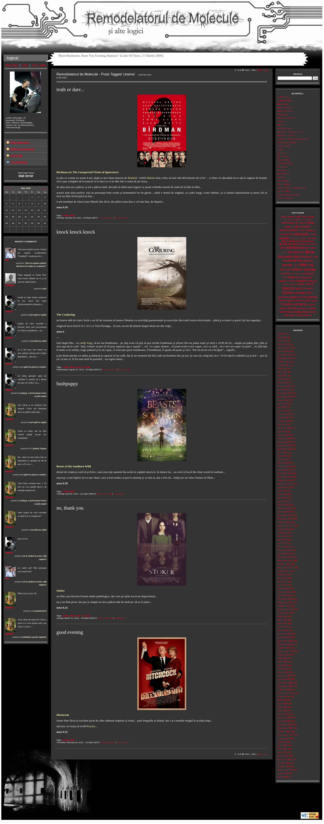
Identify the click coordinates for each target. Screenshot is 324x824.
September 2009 (285, 651)
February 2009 (285, 675)
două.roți (312, 244)
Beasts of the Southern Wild (73, 466)
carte (296, 226)
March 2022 (283, 344)
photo (293, 297)
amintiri (287, 219)
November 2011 (285, 560)
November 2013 (285, 477)
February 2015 (285, 438)
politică (305, 297)
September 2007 (285, 735)
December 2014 (285, 445)
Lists (25, 65)
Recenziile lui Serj (286, 135)
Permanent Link (105, 218)
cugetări (284, 238)
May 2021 (282, 375)
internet (285, 273)
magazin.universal (287, 281)
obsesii (287, 292)
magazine (302, 280)
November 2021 (285, 358)
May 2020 (282, 407)
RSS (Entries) (20, 142)
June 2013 (283, 494)
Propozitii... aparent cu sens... (292, 132)
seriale (292, 308)
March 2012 (283, 546)
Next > (260, 70)
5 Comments (120, 618)
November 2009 (285, 644)
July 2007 (282, 742)
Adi (7, 259)
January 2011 (284, 595)
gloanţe (287, 265)
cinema (65, 215)
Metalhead (283, 166)
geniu (308, 260)
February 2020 (285, 414)
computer (311, 230)
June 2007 (283, 745)
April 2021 (282, 379)
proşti (313, 297)
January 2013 (284, 511)
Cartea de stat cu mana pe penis (293, 139)
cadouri (289, 226)
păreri (310, 292)
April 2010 (282, 627)
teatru (288, 311)
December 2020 (285, 393)
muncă (309, 284)
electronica (295, 247)
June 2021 (283, 372)
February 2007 (285, 759)
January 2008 (284, 721)
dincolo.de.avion (289, 244)
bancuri (308, 219)
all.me (302, 216)
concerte (301, 234)
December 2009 (285, 641)
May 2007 (282, 749)
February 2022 (285, 347)
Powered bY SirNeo (287, 142)
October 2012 (284, 522)
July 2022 (282, 334)
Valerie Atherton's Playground (291, 187)
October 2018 (284, 421)
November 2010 (285, 602)
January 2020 (284, 417)
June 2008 (283, 703)
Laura (280, 149)
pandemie (300, 292)
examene (310, 247)
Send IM (16, 155)
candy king (85, 343)
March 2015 (283, 435)
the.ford (302, 312)
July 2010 (282, 616)
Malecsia (282, 153)
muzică (287, 288)
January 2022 (284, 351)
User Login (39, 65)
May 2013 (282, 497)
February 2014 (285, 466)
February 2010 (285, 634)
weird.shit (295, 315)
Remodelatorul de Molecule (161, 20)
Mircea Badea (284, 180)
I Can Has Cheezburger (289, 194)
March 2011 (283, 588)
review (314, 300)
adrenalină (292, 216)
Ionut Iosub (283, 156)
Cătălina (9, 285)
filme (72, 215)
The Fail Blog (284, 191)
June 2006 (283, 777)
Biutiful (132, 177)
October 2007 (284, 731)
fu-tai (315, 257)
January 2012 (284, 553)
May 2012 (282, 539)
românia (300, 304)
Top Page (12, 65)
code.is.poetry (288, 230)
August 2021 (284, 365)
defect (314, 238)
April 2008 (282, 710)
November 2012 (285, 518)
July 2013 (282, 491)
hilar (303, 265)
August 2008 (284, 696)
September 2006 (285, 770)
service (301, 308)
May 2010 (282, 623)
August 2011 (284, 571)
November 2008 (285, 686)
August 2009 (284, 654)
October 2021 (284, 361)
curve (293, 238)
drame (283, 247)
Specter (9, 419)
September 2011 (285, 567)
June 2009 (283, 661)
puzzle (282, 300)
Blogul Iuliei (283, 104)
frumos (306, 256)
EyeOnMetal (283, 173)
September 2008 (285, 693)
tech (294, 311)
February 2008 (285, 717)
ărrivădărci (296, 219)
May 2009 (282, 665)
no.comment (307, 288)
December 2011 (285, 557)
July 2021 (282, 368)
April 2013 (282, 501)
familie (284, 252)
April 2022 (282, 340)
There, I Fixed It (285, 198)
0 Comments (121, 218)
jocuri (310, 273)
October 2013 (284, 480)
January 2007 (284, 763)
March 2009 (283, 672)
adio (283, 216)
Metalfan (282, 177)
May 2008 (282, 707)
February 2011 (285, 592)
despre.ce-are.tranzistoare (301, 241)
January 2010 (284, 637)
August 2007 (284, 738)
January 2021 (284, 389)
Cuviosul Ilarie (284, 146)
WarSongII (283, 114)
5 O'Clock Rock (285, 163)
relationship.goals (301, 300)
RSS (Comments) (22, 149)
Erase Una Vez (285, 107)
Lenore (281, 121)
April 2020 (282, 410)
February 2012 (285, 550)
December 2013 (285, 473)
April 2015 (282, 431)
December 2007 (285, 724)
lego (310, 277)
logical (9, 311)
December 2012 (285, 515)
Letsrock (282, 170)
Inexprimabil (283, 160)
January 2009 (284, 679)
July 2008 (282, 700)
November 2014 (285, 449)
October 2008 (284, 689)
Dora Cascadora (285, 111)
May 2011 (282, 581)
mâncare (313, 281)
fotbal (296, 256)
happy (296, 265)
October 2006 (284, 766)
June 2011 (283, 578)
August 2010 (284, 613)
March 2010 (283, 630)
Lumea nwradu (285, 128)
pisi (299, 296)
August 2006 (284, 773)
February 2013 (285, 508)
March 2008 (283, 714)
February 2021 (285, 386)
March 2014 (283, 463)
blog (310, 222)
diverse (304, 244)
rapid (289, 300)
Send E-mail (19, 162)
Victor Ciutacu (284, 184)
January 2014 (284, 470)
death (308, 238)
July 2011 (282, 574)
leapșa (303, 277)
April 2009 (282, 668)
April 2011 (282, 585)
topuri (312, 311)
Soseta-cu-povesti (286, 118)
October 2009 (284, 648)
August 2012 (284, 529)
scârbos (283, 308)
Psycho (91, 726)
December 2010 (285, 599)
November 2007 (285, 728)
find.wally (285, 256)
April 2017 (282, 424)
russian (311, 304)
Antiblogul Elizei (285, 100)
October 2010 (284, 606)
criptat (313, 234)
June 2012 (283, 536)
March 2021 (283, 382)
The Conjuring (65, 314)
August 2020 (284, 400)
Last (267, 70)
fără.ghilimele (296, 252)
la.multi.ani (291, 277)
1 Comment (124, 369)
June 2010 (283, 620)
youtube (307, 315)
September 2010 (285, 609)
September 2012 (285, 525)
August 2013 (284, 487)
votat (286, 315)
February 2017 (285, 428)
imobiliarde (285, 269)
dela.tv (285, 241)
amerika (310, 216)
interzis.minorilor (298, 273)
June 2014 (283, 452)
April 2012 (282, 543)
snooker (311, 308)
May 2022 (282, 337)
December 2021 (285, 354)
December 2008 (285, 682)
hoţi (310, 265)
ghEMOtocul (283, 97)
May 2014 (282, 456)
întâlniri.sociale (83, 367)
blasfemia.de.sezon (294, 222)
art (303, 219)
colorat (301, 230)
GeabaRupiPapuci (293, 260)
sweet (282, 311)
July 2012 (282, 532)
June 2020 (283, 403)
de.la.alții (300, 238)
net (297, 288)
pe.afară (283, 297)
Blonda (281, 125)
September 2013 (285, 484)
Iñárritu (151, 177)
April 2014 (282, 459)
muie (300, 284)
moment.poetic (289, 284)
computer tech (286, 234)
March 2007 (283, 756)
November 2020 (285, 396)
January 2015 (284, 442)
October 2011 (284, 564)
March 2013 (283, 504)
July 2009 (282, 658)
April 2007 (282, 752)
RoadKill (286, 304)
